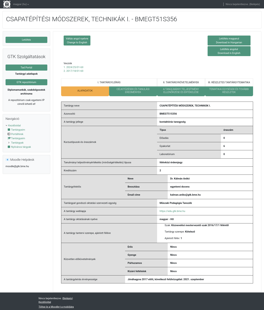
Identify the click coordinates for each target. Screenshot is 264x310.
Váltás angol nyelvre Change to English (77, 40)
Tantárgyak (17, 142)
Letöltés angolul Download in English (229, 51)
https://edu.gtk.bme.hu (172, 211)
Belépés (254, 4)
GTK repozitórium (26, 82)
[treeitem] (26, 136)
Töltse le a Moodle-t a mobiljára (56, 306)
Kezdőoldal (14, 125)
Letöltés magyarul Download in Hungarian (229, 40)
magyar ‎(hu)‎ (20, 4)
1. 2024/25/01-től (73, 67)
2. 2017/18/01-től (73, 70)
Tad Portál (26, 67)
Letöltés (26, 39)
